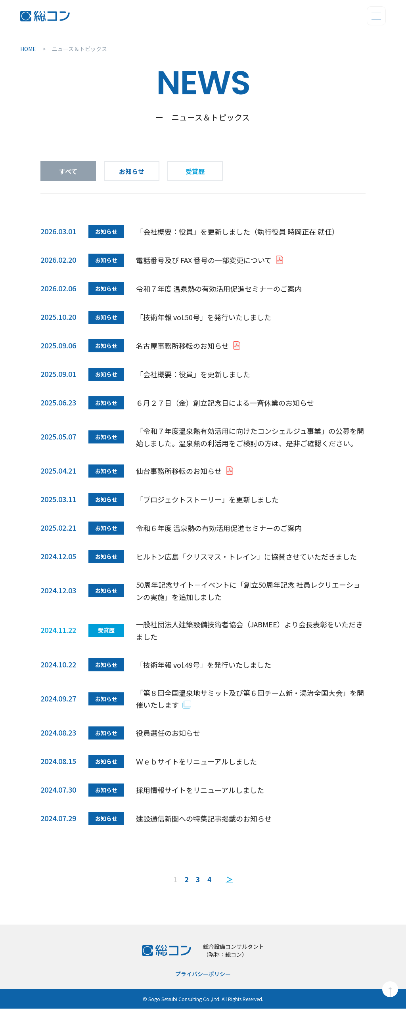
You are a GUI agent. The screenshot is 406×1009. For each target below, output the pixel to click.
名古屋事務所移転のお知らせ (182, 345)
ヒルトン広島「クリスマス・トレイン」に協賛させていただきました (246, 556)
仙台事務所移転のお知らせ (179, 471)
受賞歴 (195, 171)
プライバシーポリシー (203, 974)
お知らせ (131, 171)
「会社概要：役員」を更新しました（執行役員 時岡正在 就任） (237, 231)
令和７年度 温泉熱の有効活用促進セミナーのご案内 (219, 288)
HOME (28, 49)
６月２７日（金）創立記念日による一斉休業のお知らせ (225, 402)
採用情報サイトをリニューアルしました (200, 790)
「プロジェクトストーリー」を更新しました (207, 499)
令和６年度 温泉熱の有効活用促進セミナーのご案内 (219, 528)
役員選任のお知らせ (168, 733)
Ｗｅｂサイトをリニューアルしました (196, 761)
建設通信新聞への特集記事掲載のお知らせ (204, 818)
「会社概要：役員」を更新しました (193, 374)
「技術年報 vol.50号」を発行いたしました (203, 317)
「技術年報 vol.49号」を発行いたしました (203, 664)
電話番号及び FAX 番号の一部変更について (204, 260)
